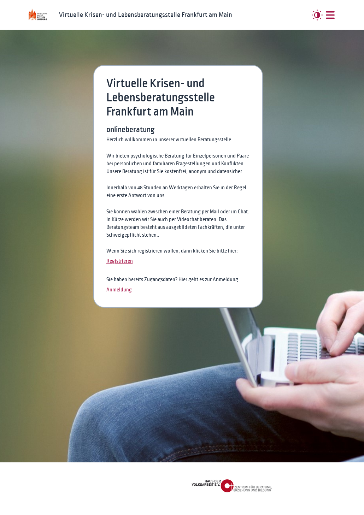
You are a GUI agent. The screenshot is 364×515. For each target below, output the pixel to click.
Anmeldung (119, 289)
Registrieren (119, 261)
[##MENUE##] (330, 15)
